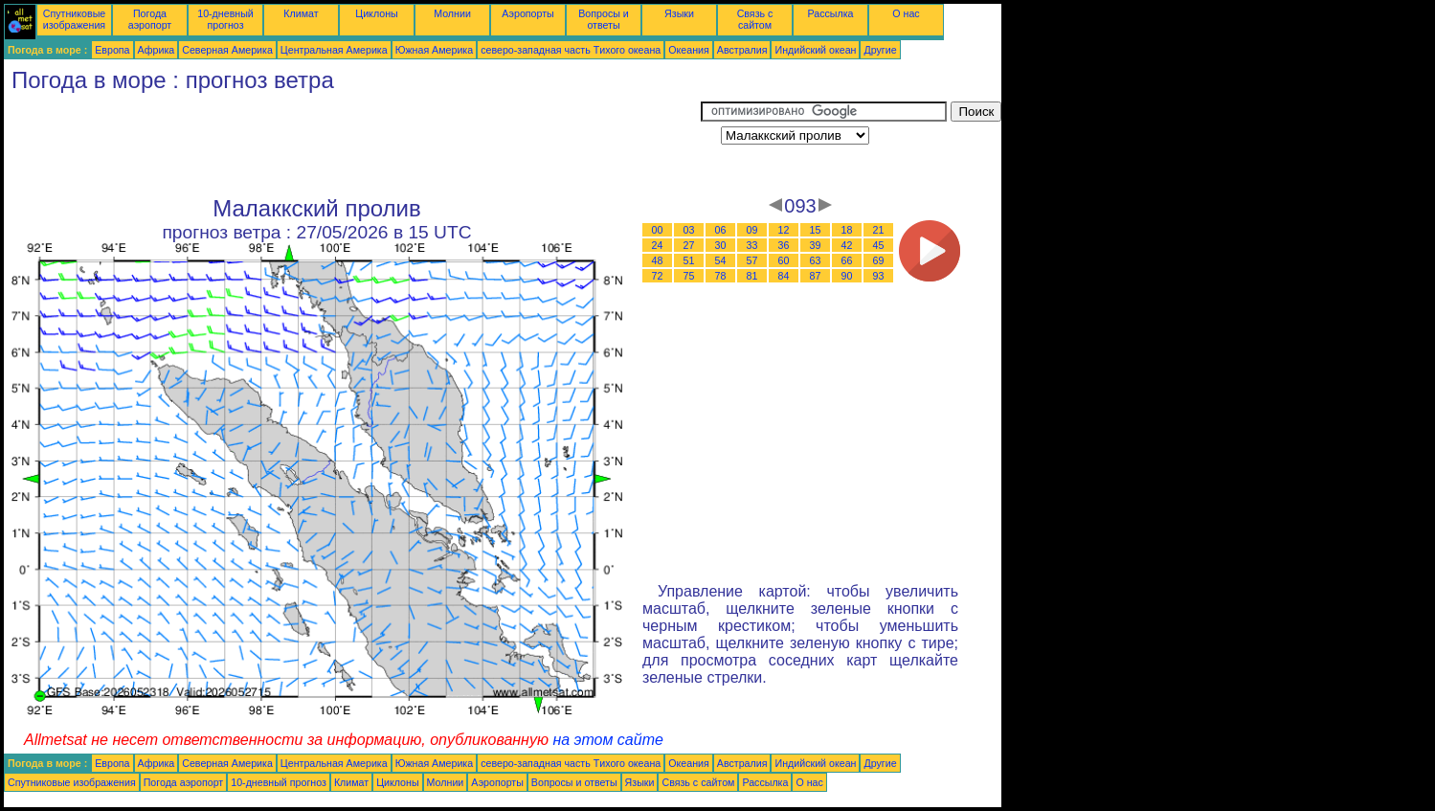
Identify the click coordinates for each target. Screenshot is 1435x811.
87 (815, 276)
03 (689, 230)
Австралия (742, 50)
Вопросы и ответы (603, 19)
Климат (300, 13)
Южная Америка (434, 50)
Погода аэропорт (150, 19)
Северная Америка (227, 50)
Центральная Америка (334, 50)
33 (752, 245)
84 (784, 276)
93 (879, 276)
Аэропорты (528, 13)
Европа (112, 50)
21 (879, 230)
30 (721, 245)
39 (815, 245)
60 (784, 260)
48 (657, 260)
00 (657, 230)
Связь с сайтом (755, 19)
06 (721, 230)
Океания (688, 50)
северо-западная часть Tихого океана (571, 50)
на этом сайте (607, 740)
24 (657, 245)
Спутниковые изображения (74, 19)
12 (784, 230)
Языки (679, 13)
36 (784, 245)
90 (847, 276)
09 (752, 230)
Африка (156, 50)
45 (879, 245)
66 (847, 260)
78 (721, 276)
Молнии (452, 13)
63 (815, 260)
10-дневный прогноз (225, 19)
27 (689, 245)
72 (657, 276)
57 (752, 260)
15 (815, 230)
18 (847, 230)
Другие (879, 50)
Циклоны (376, 13)
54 (721, 260)
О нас (905, 13)
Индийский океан (815, 50)
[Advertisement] (352, 144)
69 (879, 260)
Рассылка (830, 13)
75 (689, 276)
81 (752, 276)
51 (689, 260)
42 (847, 245)
